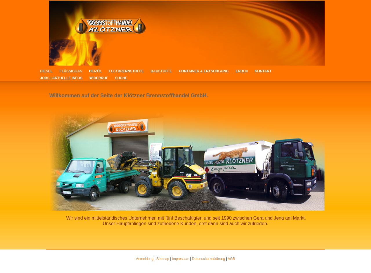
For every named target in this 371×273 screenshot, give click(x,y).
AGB (231, 259)
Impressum (180, 259)
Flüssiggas (70, 71)
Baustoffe (161, 71)
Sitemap (163, 259)
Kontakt (263, 71)
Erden (242, 71)
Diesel (46, 71)
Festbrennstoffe (126, 71)
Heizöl (95, 71)
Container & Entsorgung (204, 71)
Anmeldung (145, 259)
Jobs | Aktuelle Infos (61, 78)
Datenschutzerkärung (208, 259)
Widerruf (98, 78)
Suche (121, 78)
